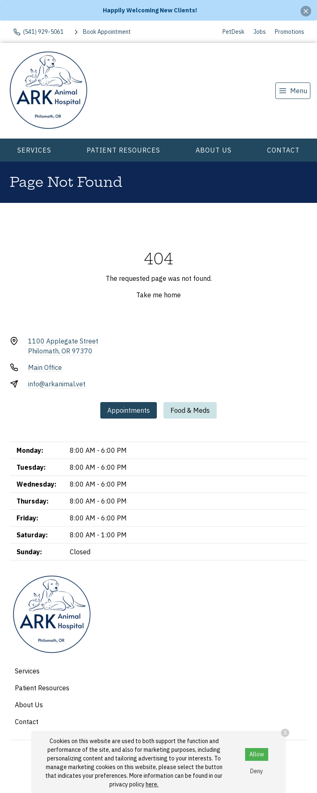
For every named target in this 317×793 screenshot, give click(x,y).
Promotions (289, 31)
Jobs (259, 31)
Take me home (158, 295)
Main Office (45, 367)
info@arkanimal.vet (56, 384)
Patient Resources (123, 150)
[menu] (292, 90)
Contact (283, 150)
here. (152, 784)
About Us (214, 150)
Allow (256, 754)
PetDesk (233, 31)
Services (34, 150)
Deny (256, 771)
